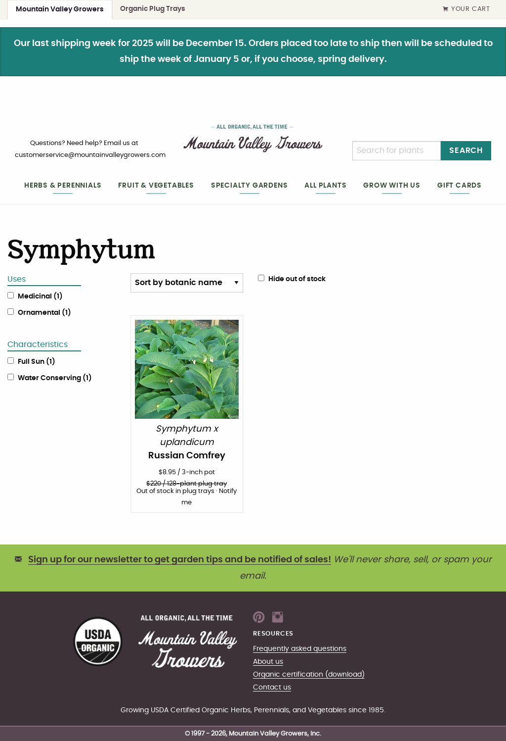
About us (268, 661)
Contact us (272, 687)
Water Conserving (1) (55, 378)
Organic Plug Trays (152, 8)
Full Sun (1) (36, 361)
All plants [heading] (325, 185)
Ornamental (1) (44, 312)
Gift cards (459, 185)
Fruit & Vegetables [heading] (156, 185)
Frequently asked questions (299, 648)
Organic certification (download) (309, 674)
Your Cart (466, 9)
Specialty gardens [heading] (249, 185)
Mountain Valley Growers (60, 9)
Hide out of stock (292, 279)
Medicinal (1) (40, 296)
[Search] (396, 150)
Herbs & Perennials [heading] (62, 185)
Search (466, 150)
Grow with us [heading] (392, 185)
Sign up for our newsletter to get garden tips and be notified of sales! (179, 559)
